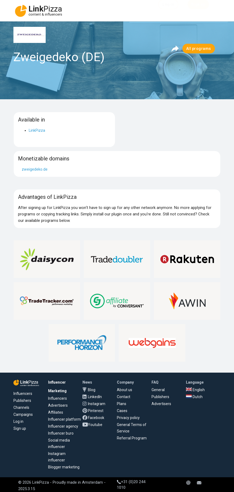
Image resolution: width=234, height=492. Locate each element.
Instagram (96, 404)
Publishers (22, 400)
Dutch (194, 397)
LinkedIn (95, 397)
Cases (122, 411)
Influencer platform (64, 419)
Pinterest (95, 411)
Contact (123, 397)
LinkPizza (37, 130)
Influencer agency (63, 426)
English (195, 390)
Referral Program (132, 438)
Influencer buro (61, 433)
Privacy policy (128, 418)
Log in (18, 421)
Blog (91, 390)
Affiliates (55, 412)
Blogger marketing (64, 467)
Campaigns (23, 414)
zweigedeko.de (35, 169)
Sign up (19, 428)
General (158, 390)
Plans (121, 404)
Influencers (22, 393)
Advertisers (58, 405)
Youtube (95, 425)
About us (124, 390)
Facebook (96, 418)
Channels (21, 407)
